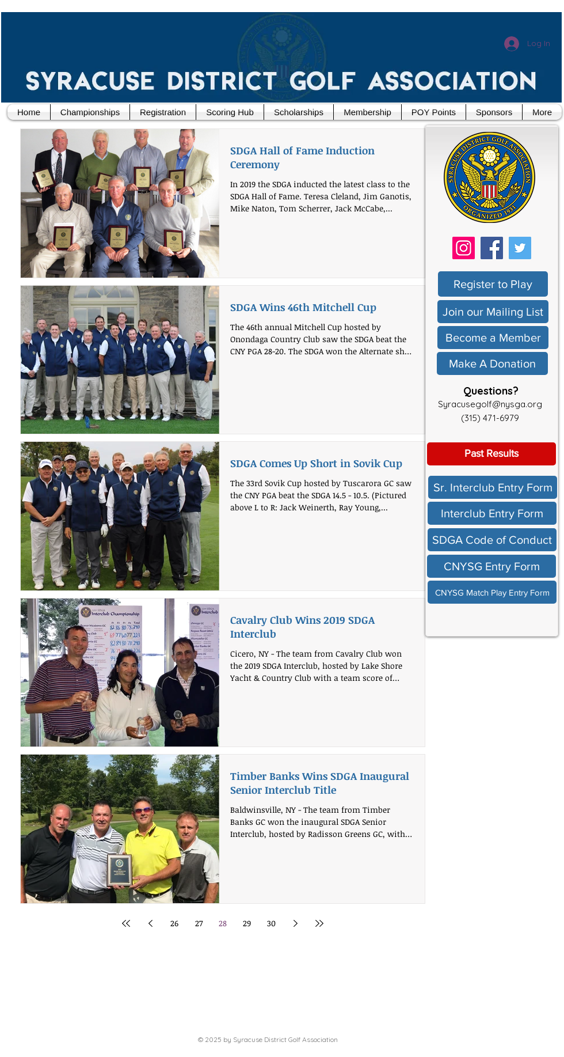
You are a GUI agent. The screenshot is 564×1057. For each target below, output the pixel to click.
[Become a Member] (492, 337)
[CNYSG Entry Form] (491, 566)
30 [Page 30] (271, 923)
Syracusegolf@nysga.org (490, 404)
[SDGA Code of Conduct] (492, 539)
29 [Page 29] (247, 923)
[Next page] (295, 923)
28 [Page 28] (223, 923)
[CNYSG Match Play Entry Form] (492, 592)
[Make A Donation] (492, 363)
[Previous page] (150, 923)
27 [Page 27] (199, 923)
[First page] (126, 923)
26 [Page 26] (174, 923)
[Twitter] (520, 248)
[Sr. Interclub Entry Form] (492, 487)
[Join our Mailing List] (492, 311)
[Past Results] (491, 453)
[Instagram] (463, 248)
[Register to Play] (493, 284)
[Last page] (319, 923)
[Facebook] (492, 248)
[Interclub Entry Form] (492, 513)
